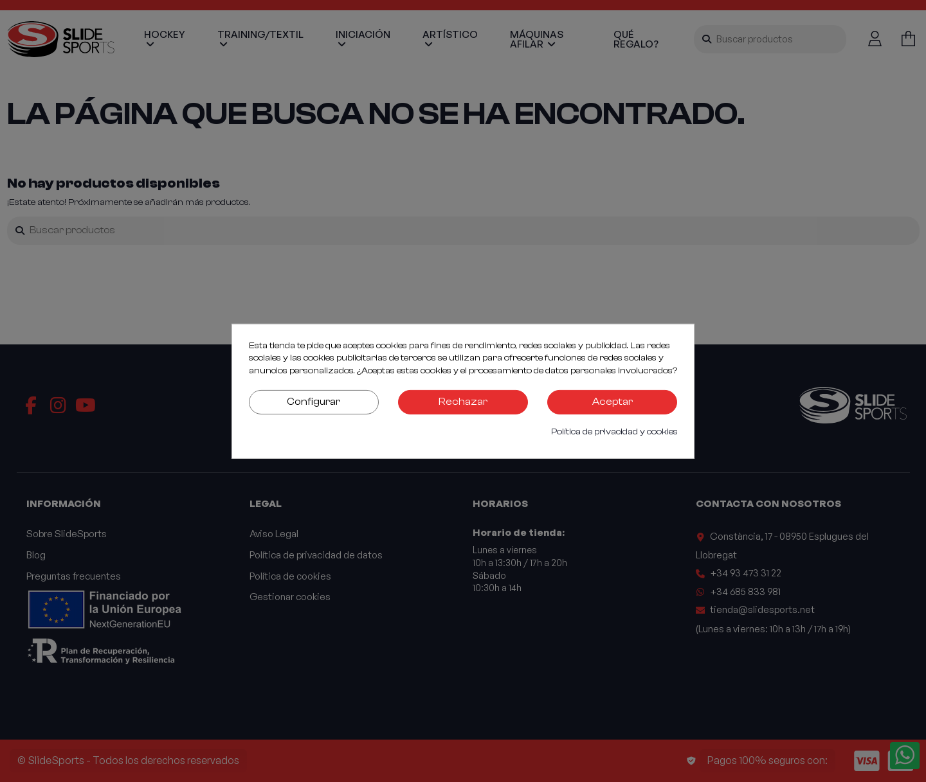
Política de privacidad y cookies (614, 432)
